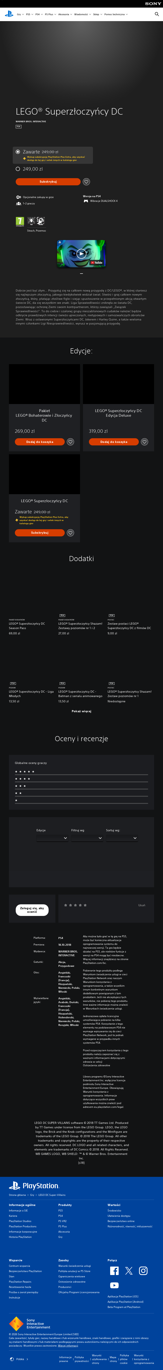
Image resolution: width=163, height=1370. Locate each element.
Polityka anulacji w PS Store (74, 1271)
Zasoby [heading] (63, 1260)
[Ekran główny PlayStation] (9, 14)
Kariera (13, 1216)
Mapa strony (113, 1359)
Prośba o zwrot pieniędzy (23, 1292)
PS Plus (49, 14)
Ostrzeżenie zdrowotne (72, 1281)
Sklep (96, 14)
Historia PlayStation (20, 1237)
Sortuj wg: (113, 830)
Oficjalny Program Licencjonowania (79, 1292)
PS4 (37, 14)
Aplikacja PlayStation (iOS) (123, 1296)
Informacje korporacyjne (23, 1231)
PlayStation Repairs (20, 1281)
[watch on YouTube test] (96, 262)
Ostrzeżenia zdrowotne (96, 1065)
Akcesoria (63, 14)
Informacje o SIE (18, 1210)
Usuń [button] (141, 905)
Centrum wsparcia (19, 1266)
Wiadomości (81, 14)
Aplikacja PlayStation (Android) (125, 1302)
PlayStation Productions (23, 1226)
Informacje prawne (65, 1359)
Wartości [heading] (114, 1205)
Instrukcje (14, 1297)
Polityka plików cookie (124, 1359)
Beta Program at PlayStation (124, 1307)
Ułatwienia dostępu (119, 1216)
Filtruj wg (77, 830)
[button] (81, 253)
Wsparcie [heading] (15, 1260)
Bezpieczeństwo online (121, 1221)
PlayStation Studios (20, 1221)
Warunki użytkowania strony (99, 1359)
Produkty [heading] (65, 1205)
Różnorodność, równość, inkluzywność (130, 1226)
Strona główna (17, 1195)
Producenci (64, 1287)
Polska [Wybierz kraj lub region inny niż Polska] (19, 1359)
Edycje (41, 830)
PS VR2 (62, 1221)
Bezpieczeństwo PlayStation (25, 1271)
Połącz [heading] (112, 1260)
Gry (19, 14)
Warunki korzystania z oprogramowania (144, 1359)
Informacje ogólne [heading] (22, 1205)
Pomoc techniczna (114, 14)
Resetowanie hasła (20, 1287)
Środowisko (114, 1210)
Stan (11, 1276)
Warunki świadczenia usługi (74, 1266)
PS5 (28, 14)
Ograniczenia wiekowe (71, 1276)
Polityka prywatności (82, 1359)
